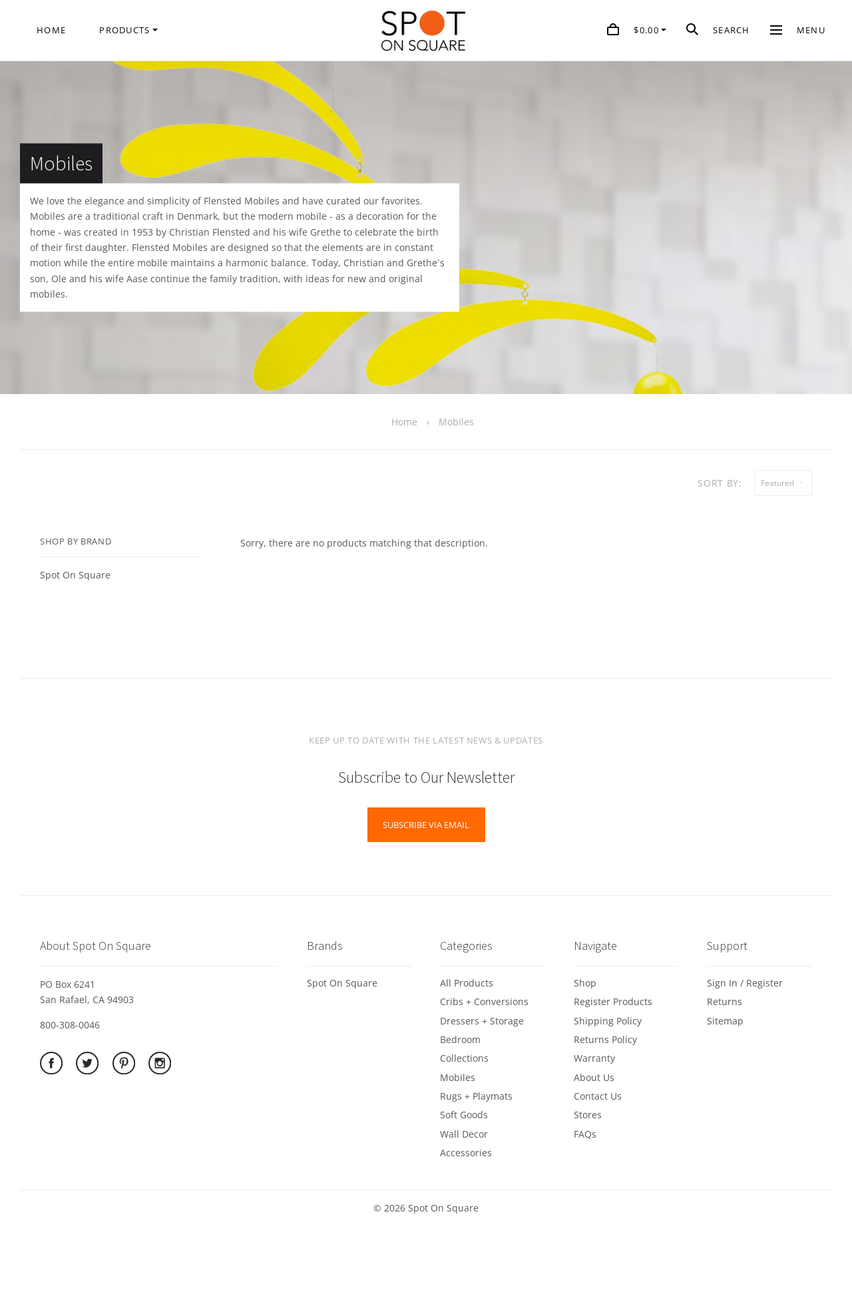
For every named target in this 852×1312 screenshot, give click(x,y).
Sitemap (725, 1020)
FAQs (585, 1134)
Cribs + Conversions (484, 1001)
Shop (585, 983)
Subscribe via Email (426, 825)
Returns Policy (605, 1039)
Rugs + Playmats (476, 1096)
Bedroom (460, 1039)
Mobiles (457, 1077)
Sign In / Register (745, 983)
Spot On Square (75, 574)
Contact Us (598, 1096)
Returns (724, 1001)
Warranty (594, 1058)
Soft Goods (464, 1114)
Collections (464, 1058)
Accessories (466, 1152)
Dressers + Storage (482, 1020)
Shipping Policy (608, 1020)
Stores (588, 1114)
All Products (466, 983)
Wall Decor (464, 1134)
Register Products (613, 1001)
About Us (594, 1077)
